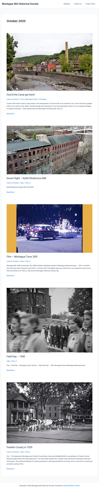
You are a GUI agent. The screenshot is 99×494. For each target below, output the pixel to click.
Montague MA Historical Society (20, 3)
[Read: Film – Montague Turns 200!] (49, 228)
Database (68, 4)
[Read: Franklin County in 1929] (49, 412)
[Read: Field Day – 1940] (49, 320)
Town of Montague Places (29, 99)
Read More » (11, 113)
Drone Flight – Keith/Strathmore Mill (27, 178)
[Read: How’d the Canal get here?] (49, 62)
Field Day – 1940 (16, 356)
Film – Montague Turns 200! (22, 256)
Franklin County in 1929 (20, 447)
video (22, 183)
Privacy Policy (91, 4)
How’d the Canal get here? (21, 94)
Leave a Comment (13, 99)
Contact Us (79, 4)
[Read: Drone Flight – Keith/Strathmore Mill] (49, 150)
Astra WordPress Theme (71, 485)
